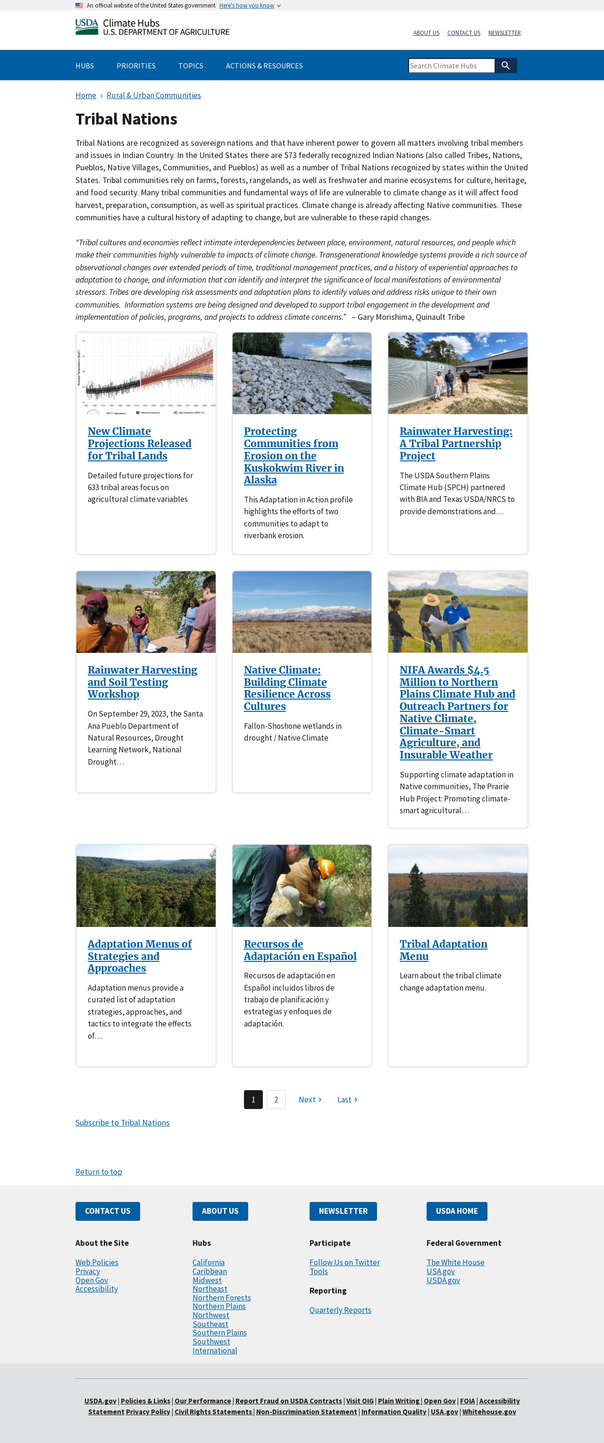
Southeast (210, 1324)
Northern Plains (219, 1306)
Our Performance (203, 1400)
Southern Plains (220, 1332)
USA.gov (441, 1271)
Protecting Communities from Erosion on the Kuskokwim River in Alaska (294, 455)
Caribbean (210, 1271)
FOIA (467, 1400)
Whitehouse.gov (489, 1411)
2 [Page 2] (276, 1099)
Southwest (211, 1341)
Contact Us (463, 33)
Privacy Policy (148, 1411)
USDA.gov (443, 1280)
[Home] (152, 29)
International (215, 1350)
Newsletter (504, 33)
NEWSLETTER (343, 1211)
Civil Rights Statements (214, 1411)
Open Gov (92, 1280)
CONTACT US (108, 1211)
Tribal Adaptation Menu (443, 950)
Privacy (88, 1271)
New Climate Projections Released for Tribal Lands (140, 443)
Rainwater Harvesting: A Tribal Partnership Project (456, 443)
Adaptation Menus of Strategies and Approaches (140, 956)
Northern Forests (222, 1298)
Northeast (210, 1289)
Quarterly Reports (340, 1310)
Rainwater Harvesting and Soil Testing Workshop (142, 682)
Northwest (211, 1315)
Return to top (99, 1172)
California (209, 1262)
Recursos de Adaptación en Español (300, 950)
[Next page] (311, 1099)
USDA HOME (457, 1211)
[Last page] (348, 1099)
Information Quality (394, 1411)
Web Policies (97, 1262)
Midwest (207, 1280)
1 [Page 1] (253, 1099)
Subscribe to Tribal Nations (123, 1123)
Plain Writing (399, 1400)
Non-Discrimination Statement (306, 1411)
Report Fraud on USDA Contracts (288, 1400)
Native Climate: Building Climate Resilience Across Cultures (287, 688)
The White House (456, 1262)
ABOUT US (220, 1211)
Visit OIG (360, 1400)
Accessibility (97, 1289)
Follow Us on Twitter (345, 1262)
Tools (319, 1271)
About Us (426, 33)
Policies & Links (145, 1400)
